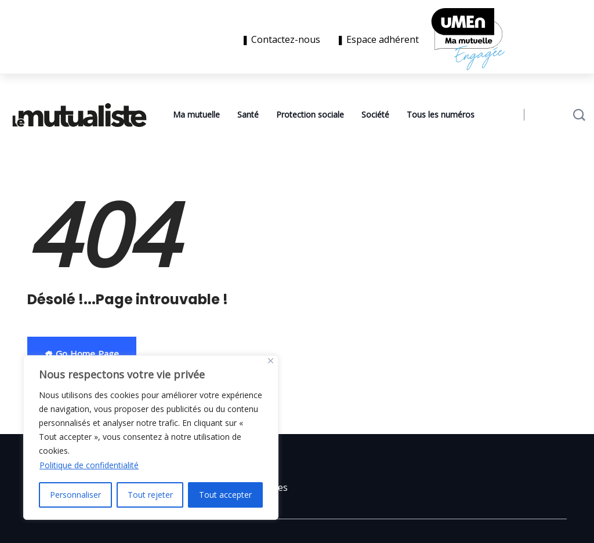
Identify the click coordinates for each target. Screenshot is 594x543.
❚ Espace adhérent (377, 39)
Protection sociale (310, 114)
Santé (248, 114)
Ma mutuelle (196, 114)
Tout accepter (225, 494)
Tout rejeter (150, 494)
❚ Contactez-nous (283, 39)
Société (375, 114)
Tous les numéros (441, 114)
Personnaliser (75, 494)
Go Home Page (82, 353)
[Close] (270, 360)
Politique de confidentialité (89, 465)
